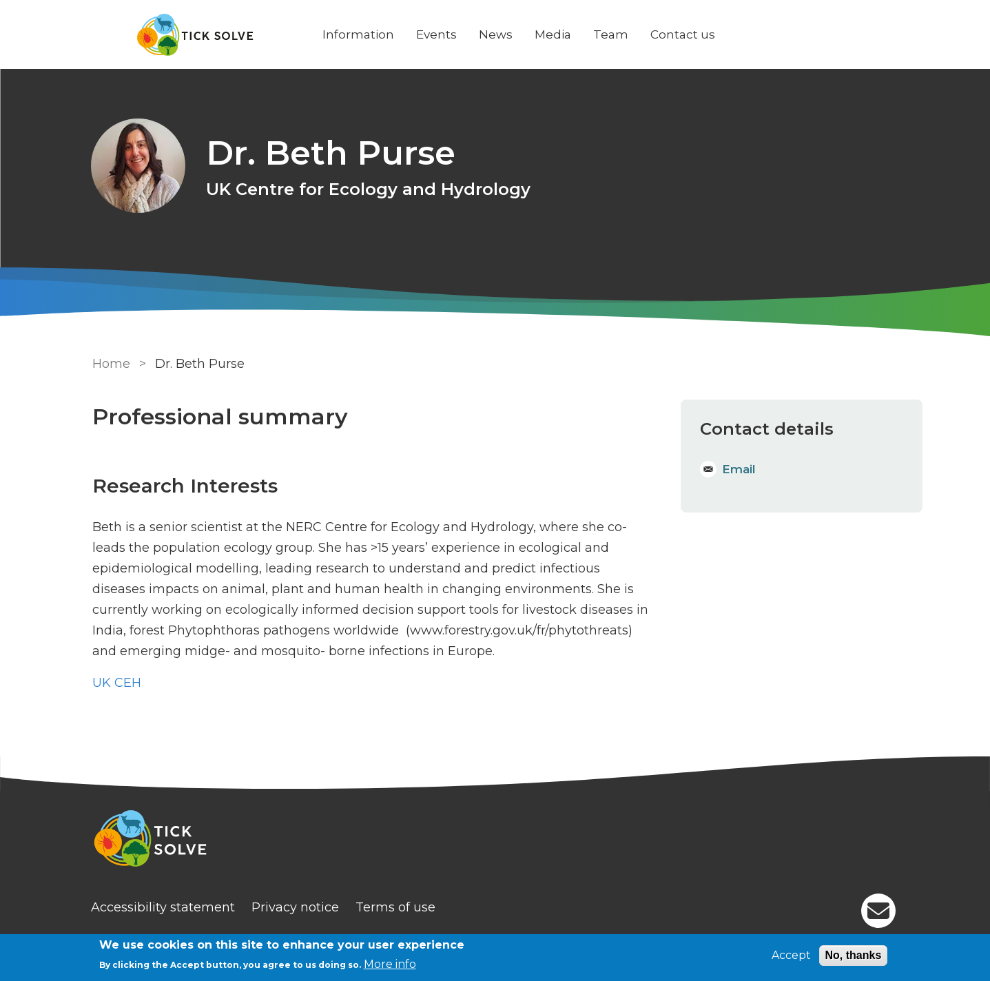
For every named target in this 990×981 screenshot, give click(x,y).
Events (437, 34)
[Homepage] (495, 840)
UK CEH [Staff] (116, 682)
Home (111, 363)
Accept (791, 955)
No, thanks (853, 955)
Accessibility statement (164, 907)
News (497, 34)
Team (612, 34)
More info (390, 964)
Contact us (684, 34)
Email (739, 469)
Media (554, 34)
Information (359, 34)
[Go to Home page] (197, 35)
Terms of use (397, 907)
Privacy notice (296, 907)
